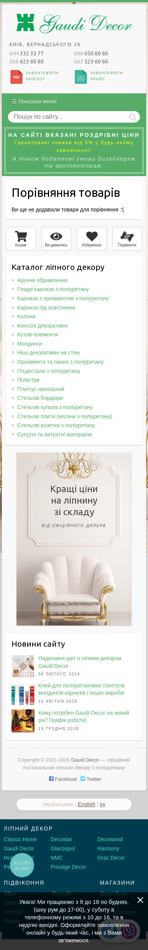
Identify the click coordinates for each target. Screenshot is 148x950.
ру (102, 804)
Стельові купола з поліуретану (55, 407)
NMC (57, 858)
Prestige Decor (68, 867)
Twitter (91, 779)
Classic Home (20, 839)
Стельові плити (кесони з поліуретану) (64, 416)
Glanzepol (63, 848)
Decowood (110, 839)
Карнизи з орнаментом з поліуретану (63, 298)
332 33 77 (27, 53)
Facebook (63, 779)
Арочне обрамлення (42, 280)
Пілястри (28, 380)
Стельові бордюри (40, 398)
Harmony (108, 848)
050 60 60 (91, 53)
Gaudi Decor (19, 848)
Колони (26, 316)
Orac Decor (111, 858)
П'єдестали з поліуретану (48, 371)
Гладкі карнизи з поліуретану (53, 289)
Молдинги (29, 344)
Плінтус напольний (40, 389)
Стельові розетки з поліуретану (56, 425)
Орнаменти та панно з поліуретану (60, 362)
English (86, 804)
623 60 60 (27, 61)
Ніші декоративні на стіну (48, 352)
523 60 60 (91, 61)
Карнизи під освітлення (46, 307)
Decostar (61, 839)
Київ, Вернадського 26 (45, 44)
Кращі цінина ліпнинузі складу (74, 508)
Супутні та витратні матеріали (54, 434)
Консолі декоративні (42, 326)
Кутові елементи (37, 334)
